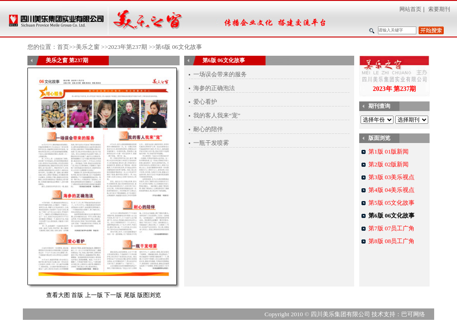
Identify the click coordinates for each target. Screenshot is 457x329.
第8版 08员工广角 (391, 241)
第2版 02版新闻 (388, 164)
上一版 (94, 295)
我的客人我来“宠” (216, 115)
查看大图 (58, 295)
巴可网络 (413, 314)
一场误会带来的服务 (220, 74)
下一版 (113, 295)
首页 (63, 46)
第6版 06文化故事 (391, 215)
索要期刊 (439, 9)
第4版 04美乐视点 (391, 189)
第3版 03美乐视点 (391, 177)
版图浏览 (149, 295)
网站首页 (410, 9)
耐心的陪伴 (208, 129)
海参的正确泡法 (214, 88)
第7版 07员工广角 (391, 228)
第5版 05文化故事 (391, 202)
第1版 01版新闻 (388, 151)
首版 (77, 295)
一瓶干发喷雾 (211, 142)
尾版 (130, 295)
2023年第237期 (127, 46)
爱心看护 (205, 101)
